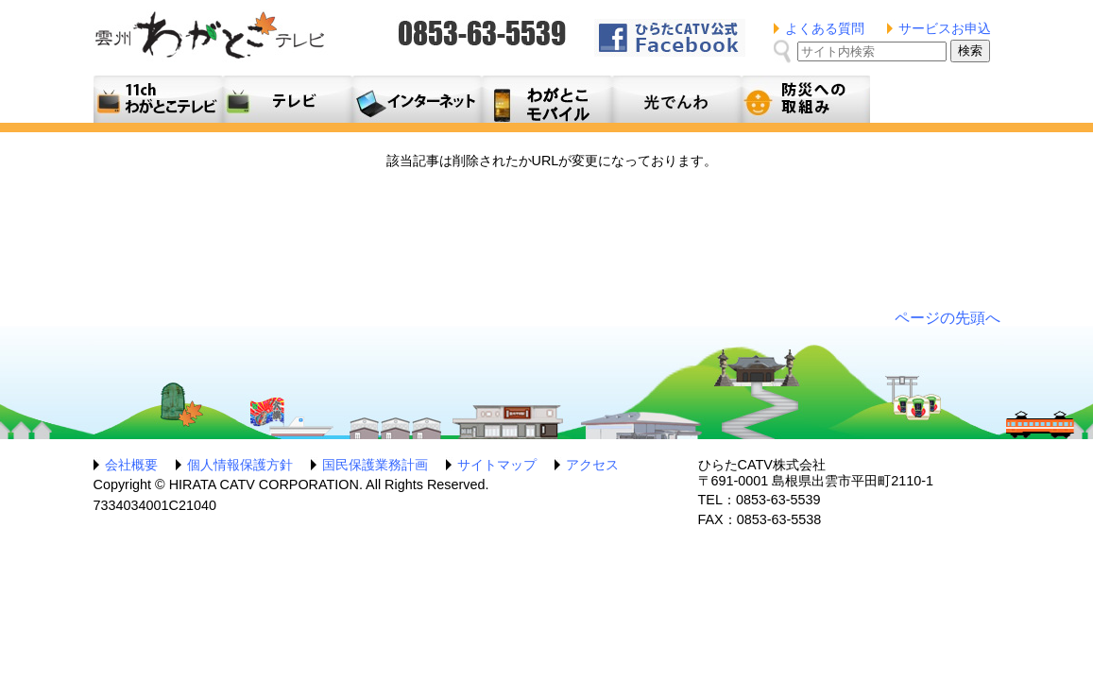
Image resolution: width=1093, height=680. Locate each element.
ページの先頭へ (947, 318)
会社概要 (131, 464)
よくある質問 (824, 28)
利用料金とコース (417, 99)
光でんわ (676, 99)
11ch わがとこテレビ (158, 99)
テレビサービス (287, 99)
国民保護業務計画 (375, 464)
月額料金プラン (546, 99)
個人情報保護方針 (240, 464)
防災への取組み (805, 99)
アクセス (592, 464)
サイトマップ (497, 464)
